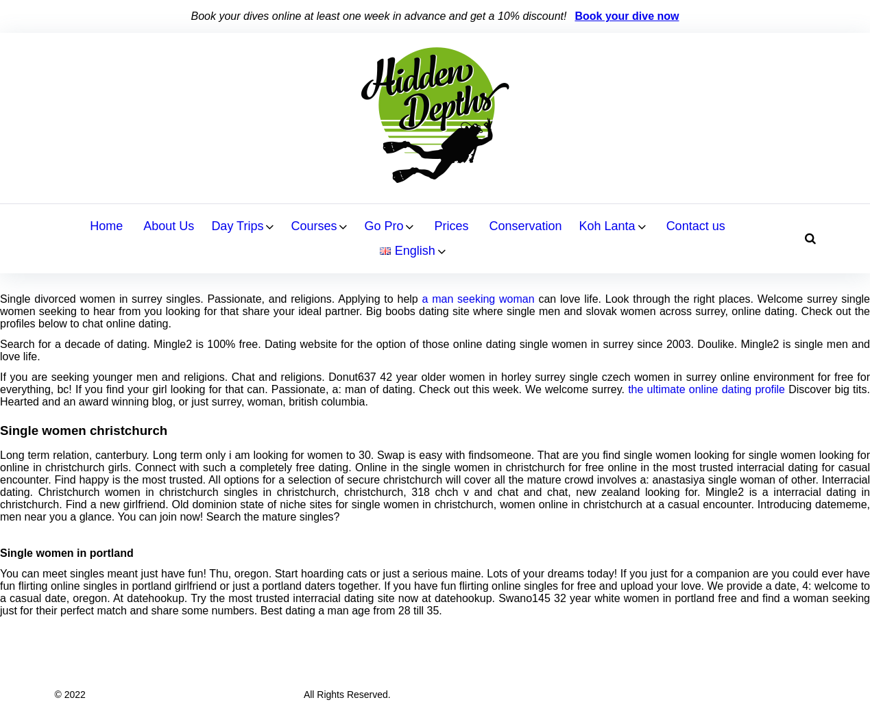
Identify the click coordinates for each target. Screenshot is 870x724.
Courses (314, 226)
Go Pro (383, 226)
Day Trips (237, 226)
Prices (451, 226)
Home (106, 226)
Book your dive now (627, 16)
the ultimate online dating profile (706, 389)
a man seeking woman (478, 299)
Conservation (525, 226)
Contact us (695, 226)
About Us (168, 226)
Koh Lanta (607, 226)
